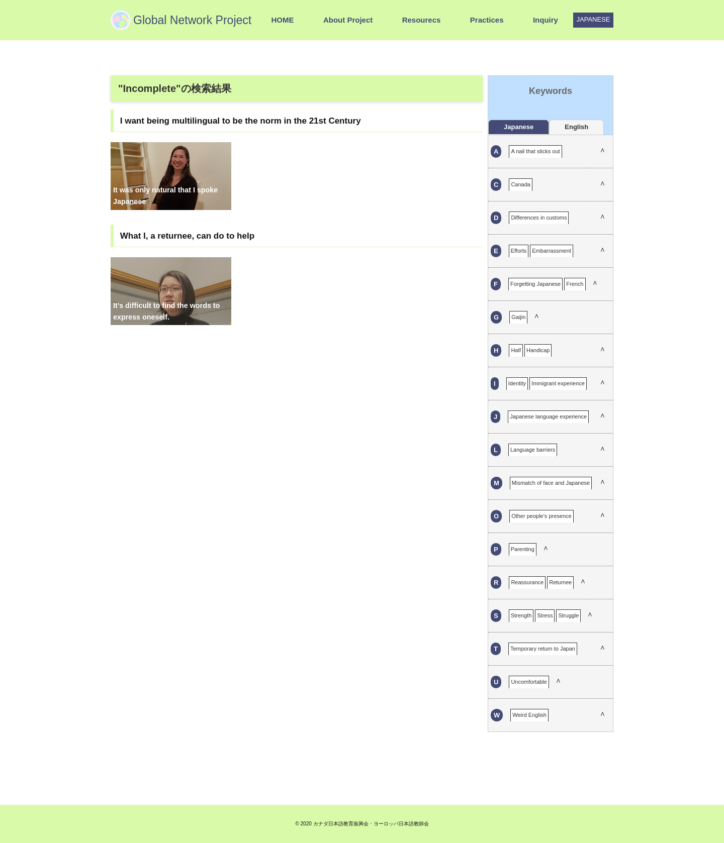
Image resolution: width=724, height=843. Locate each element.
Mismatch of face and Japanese (551, 483)
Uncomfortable (529, 682)
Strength (521, 615)
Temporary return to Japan (542, 649)
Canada (520, 184)
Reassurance (527, 582)
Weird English (529, 715)
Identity (517, 383)
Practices (487, 20)
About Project (348, 20)
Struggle (568, 615)
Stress (545, 615)
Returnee (560, 582)
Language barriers (532, 450)
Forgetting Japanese (535, 284)
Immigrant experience (558, 383)
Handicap (538, 350)
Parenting (522, 549)
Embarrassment (551, 251)
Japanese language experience (548, 416)
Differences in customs (539, 218)
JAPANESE (593, 19)
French (574, 284)
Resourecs (421, 20)
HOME (282, 20)
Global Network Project (192, 20)
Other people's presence (541, 516)
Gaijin (518, 317)
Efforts (519, 251)
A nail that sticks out (535, 151)
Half (516, 350)
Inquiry (545, 20)
